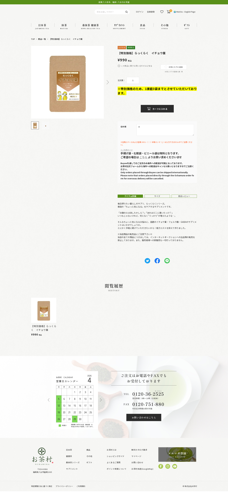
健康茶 (69, 465)
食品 (88, 459)
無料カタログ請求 (139, 459)
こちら (149, 69)
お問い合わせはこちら (144, 427)
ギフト (89, 472)
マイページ (136, 465)
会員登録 (151, 13)
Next (106, 86)
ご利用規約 (80, 496)
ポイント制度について (116, 478)
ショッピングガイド (115, 465)
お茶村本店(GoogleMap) (142, 478)
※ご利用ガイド (127, 153)
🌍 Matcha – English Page (184, 13)
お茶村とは (112, 459)
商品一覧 (42, 43)
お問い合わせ (137, 472)
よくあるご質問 (114, 472)
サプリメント (72, 478)
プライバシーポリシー (64, 496)
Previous (48, 410)
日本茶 (69, 459)
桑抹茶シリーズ (73, 472)
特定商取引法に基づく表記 (41, 496)
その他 (89, 465)
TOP (33, 43)
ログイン (140, 13)
